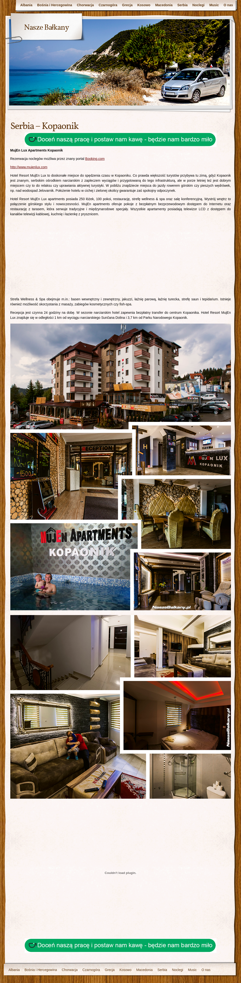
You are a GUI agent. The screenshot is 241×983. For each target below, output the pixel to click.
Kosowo (143, 5)
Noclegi (198, 5)
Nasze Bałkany (46, 28)
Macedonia (163, 5)
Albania (26, 5)
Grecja (127, 5)
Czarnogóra (108, 5)
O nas (228, 5)
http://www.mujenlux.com (28, 167)
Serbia (182, 5)
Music (214, 5)
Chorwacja (85, 5)
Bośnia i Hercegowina (54, 5)
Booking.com (95, 159)
